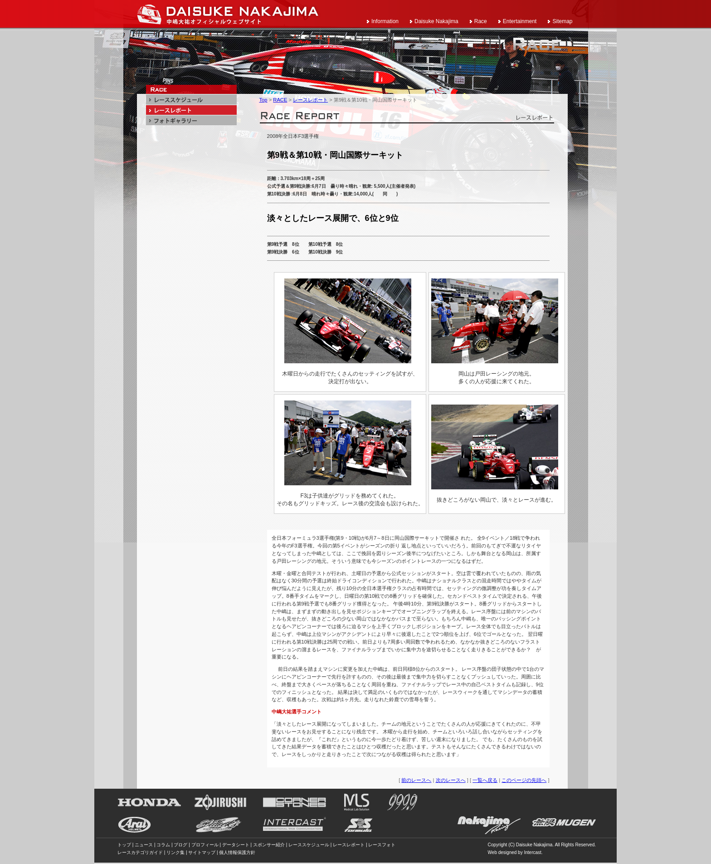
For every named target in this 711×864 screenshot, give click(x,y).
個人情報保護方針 (237, 852)
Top (263, 100)
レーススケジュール (308, 844)
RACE (280, 100)
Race (480, 21)
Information (385, 21)
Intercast (532, 852)
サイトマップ (201, 852)
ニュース (144, 844)
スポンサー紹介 (269, 844)
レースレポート (310, 100)
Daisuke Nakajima (436, 21)
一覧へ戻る (484, 780)
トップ (124, 844)
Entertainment (520, 21)
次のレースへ (451, 780)
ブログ (180, 844)
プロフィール (205, 844)
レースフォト (381, 844)
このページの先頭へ (524, 780)
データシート (235, 844)
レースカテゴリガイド (140, 852)
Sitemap (562, 21)
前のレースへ (416, 780)
